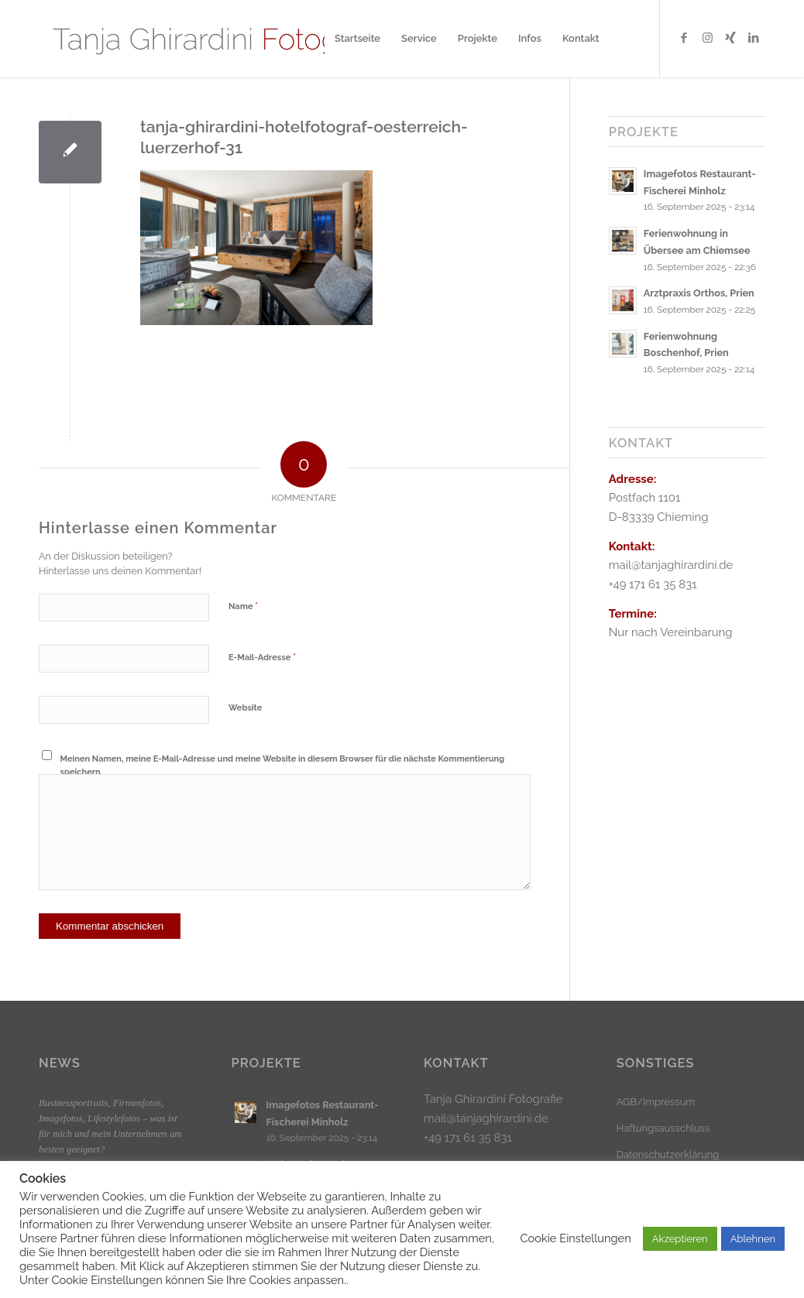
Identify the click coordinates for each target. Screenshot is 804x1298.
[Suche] (625, 38)
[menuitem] (357, 38)
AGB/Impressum (656, 1102)
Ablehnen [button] (752, 1239)
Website (245, 708)
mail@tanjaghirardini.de (486, 1118)
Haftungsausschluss (663, 1128)
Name (243, 605)
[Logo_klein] (223, 38)
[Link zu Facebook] (684, 38)
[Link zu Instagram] (707, 38)
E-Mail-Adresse (262, 657)
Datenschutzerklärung (668, 1154)
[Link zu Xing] (730, 38)
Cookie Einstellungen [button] (575, 1238)
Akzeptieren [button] (680, 1239)
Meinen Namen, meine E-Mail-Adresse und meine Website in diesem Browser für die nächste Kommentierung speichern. (282, 765)
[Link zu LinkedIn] (753, 38)
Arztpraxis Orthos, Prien (699, 293)
